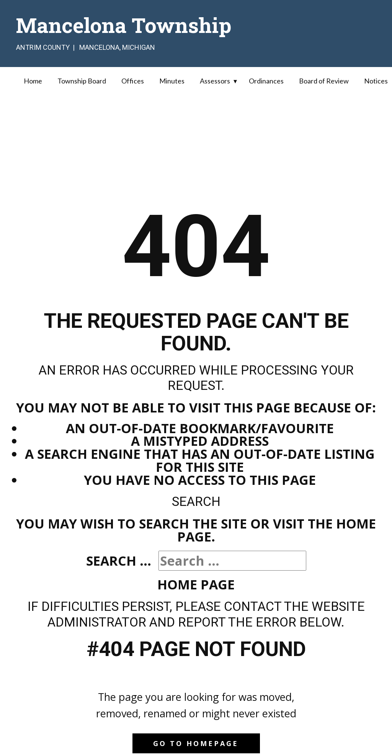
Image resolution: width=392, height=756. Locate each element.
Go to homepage (195, 743)
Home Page (196, 584)
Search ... (118, 560)
